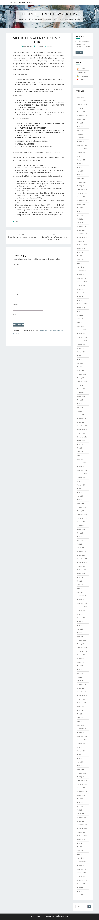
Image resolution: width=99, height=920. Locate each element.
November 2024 (82, 149)
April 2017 (80, 455)
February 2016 (81, 507)
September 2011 (82, 703)
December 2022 (82, 234)
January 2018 (81, 422)
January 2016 (81, 511)
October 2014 (81, 566)
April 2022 (80, 263)
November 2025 (82, 108)
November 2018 (82, 385)
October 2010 (81, 743)
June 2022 (80, 256)
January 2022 (81, 274)
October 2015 (81, 522)
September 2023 (82, 200)
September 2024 (82, 156)
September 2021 (82, 289)
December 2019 (82, 337)
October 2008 (81, 832)
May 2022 (80, 259)
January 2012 (81, 688)
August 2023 (81, 204)
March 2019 (80, 370)
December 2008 (82, 825)
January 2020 (81, 333)
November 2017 (82, 429)
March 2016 (80, 503)
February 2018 (81, 418)
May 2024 (80, 171)
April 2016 (80, 500)
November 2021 (82, 282)
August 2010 (81, 751)
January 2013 (81, 644)
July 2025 (80, 123)
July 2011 (80, 710)
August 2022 (81, 248)
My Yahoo (82, 80)
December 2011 (82, 692)
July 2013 (80, 622)
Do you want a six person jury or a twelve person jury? (54, 237)
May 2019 (80, 363)
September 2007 (82, 880)
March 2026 (80, 97)
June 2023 (80, 211)
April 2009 (80, 810)
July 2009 (80, 799)
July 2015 (80, 533)
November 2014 (82, 562)
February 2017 (81, 463)
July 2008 (80, 843)
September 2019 (82, 348)
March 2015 (80, 548)
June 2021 (80, 300)
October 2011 (81, 699)
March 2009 (80, 814)
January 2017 (81, 466)
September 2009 (82, 791)
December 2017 (82, 426)
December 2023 (82, 189)
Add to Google (83, 76)
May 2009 (80, 806)
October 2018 (81, 389)
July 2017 (80, 444)
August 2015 (81, 529)
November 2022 (82, 237)
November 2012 (82, 651)
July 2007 (80, 887)
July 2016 (80, 489)
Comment (17, 264)
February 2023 (81, 226)
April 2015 (80, 544)
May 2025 (80, 130)
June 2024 (80, 167)
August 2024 (81, 160)
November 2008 (82, 828)
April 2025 (80, 134)
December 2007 (82, 869)
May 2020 (80, 319)
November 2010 (82, 740)
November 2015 (82, 518)
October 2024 (81, 152)
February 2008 (81, 862)
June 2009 (80, 802)
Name (15, 295)
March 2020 (80, 326)
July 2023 (80, 208)
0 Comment (51, 46)
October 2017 (81, 433)
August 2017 (81, 441)
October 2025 (81, 112)
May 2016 (80, 496)
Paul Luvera (40, 46)
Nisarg (67, 916)
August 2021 (81, 293)
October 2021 (81, 285)
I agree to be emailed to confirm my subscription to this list (83, 44)
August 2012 (81, 662)
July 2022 (80, 252)
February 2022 (81, 271)
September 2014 (82, 570)
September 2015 (82, 525)
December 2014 (82, 559)
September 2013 (82, 614)
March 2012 (80, 681)
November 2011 (82, 695)
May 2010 (80, 762)
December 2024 (82, 145)
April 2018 (80, 411)
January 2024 (81, 186)
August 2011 (81, 706)
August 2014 (81, 573)
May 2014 (80, 585)
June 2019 (80, 359)
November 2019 (82, 341)
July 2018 (80, 400)
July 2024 (80, 163)
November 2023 (82, 193)
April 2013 (80, 633)
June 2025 (80, 127)
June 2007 (80, 891)
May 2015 (80, 540)
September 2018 (82, 393)
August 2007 (81, 884)
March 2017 (80, 459)
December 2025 (82, 104)
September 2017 (82, 437)
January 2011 (81, 732)
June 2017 (80, 448)
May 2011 (80, 718)
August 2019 (81, 352)
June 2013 (80, 625)
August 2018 (81, 396)
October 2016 (81, 477)
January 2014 (81, 599)
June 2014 (80, 581)
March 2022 (80, 267)
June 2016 (80, 492)
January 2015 (81, 555)
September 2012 (82, 658)
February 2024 (81, 182)
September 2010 (82, 747)
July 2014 (80, 577)
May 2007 (80, 895)
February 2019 (81, 374)
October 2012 (81, 655)
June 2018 (80, 404)
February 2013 (81, 640)
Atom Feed (82, 72)
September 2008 (82, 836)
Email (15, 305)
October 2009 (81, 788)
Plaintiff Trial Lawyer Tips (19, 2)
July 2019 (80, 356)
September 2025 (82, 115)
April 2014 (80, 588)
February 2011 (81, 729)
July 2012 (80, 666)
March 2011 (80, 725)
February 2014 (81, 596)
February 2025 (81, 138)
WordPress (54, 916)
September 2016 (82, 481)
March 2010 (80, 769)
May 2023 (80, 215)
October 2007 (81, 876)
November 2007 (82, 873)
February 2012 (81, 684)
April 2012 (80, 677)
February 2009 (81, 817)
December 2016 (82, 470)
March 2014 (80, 592)
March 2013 (80, 636)
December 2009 (82, 780)
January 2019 (81, 378)
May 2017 (80, 452)
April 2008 (80, 854)
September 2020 (82, 304)
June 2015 (80, 537)
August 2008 (81, 839)
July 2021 (80, 296)
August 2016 (81, 485)
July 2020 (80, 311)
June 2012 (80, 670)
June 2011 (80, 714)
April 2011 (80, 721)
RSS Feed (82, 69)
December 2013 (82, 603)
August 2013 (81, 618)
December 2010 (82, 736)
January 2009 (81, 821)
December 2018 (82, 381)
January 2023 (81, 230)
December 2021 (82, 278)
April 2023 (80, 219)
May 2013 (80, 629)
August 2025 (81, 119)
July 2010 (80, 754)
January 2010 (81, 777)
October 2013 (81, 610)
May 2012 (80, 673)
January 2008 (81, 865)
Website (15, 314)
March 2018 (80, 415)
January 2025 (81, 141)
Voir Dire (18, 222)
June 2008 (80, 847)
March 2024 (80, 178)
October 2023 (81, 197)
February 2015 (81, 551)
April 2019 (80, 367)
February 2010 (81, 773)
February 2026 (81, 101)
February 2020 (81, 330)
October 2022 (81, 241)
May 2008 (80, 850)
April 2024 (80, 175)
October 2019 (81, 345)
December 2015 (82, 514)
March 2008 (80, 858)
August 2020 (81, 308)
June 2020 (80, 315)
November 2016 (82, 474)
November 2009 (82, 784)
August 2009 (81, 795)
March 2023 (80, 223)
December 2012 (82, 647)
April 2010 (80, 766)
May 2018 (80, 407)
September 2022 (82, 245)
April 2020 (80, 322)
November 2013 (82, 607)
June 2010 (80, 758)
